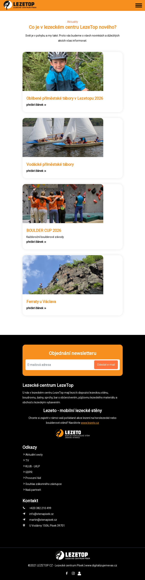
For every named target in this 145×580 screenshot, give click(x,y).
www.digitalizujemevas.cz (101, 565)
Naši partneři (33, 489)
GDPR (28, 472)
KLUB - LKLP (32, 466)
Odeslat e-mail (106, 364)
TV (27, 460)
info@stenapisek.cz (41, 513)
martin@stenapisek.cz (43, 519)
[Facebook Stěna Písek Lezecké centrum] (67, 573)
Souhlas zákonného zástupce (43, 484)
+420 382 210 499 (40, 508)
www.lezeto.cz (90, 422)
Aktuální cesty (34, 454)
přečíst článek (36, 104)
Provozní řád (33, 478)
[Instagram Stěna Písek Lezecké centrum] (73, 573)
